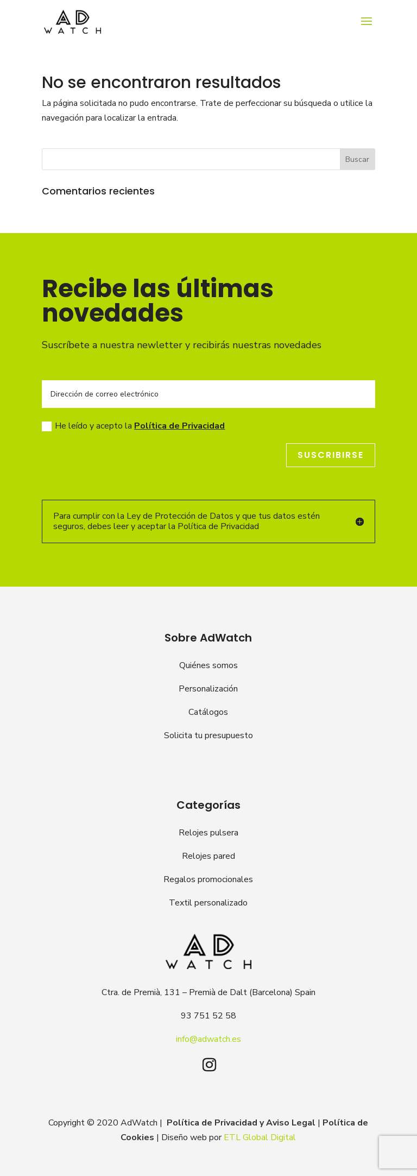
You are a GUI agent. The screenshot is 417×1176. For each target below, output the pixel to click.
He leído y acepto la (133, 426)
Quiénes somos (208, 665)
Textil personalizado (208, 903)
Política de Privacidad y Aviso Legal (241, 1123)
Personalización (208, 689)
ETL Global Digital (260, 1137)
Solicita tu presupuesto (208, 735)
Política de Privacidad (179, 426)
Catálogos (208, 712)
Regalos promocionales (208, 879)
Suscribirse (331, 455)
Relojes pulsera (208, 833)
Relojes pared (208, 856)
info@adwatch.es (208, 1039)
